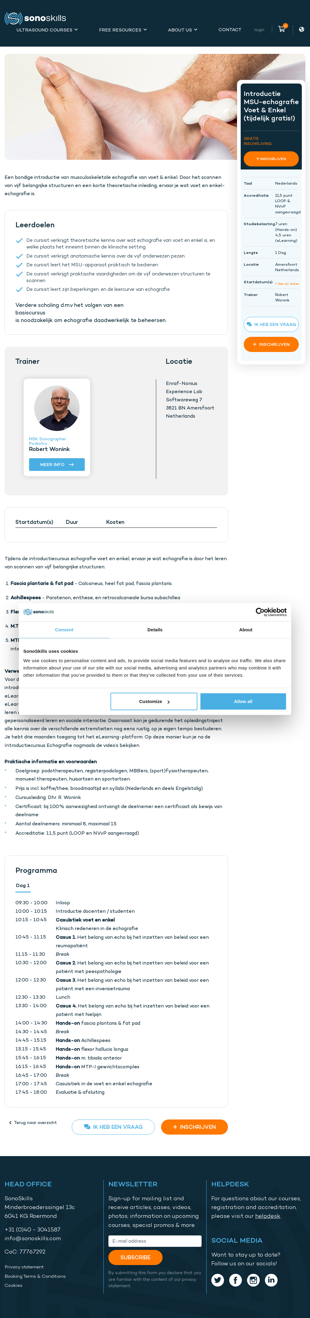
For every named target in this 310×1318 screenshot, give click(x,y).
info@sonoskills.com (33, 1238)
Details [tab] (155, 629)
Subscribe (135, 1257)
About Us (180, 30)
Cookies (13, 1285)
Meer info (57, 465)
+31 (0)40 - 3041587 (33, 1229)
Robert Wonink (49, 448)
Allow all (243, 701)
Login (259, 29)
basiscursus (30, 312)
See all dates (287, 283)
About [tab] (245, 629)
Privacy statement (24, 1267)
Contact (230, 29)
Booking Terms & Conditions (35, 1276)
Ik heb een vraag (113, 1127)
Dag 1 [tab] (23, 885)
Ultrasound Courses (44, 30)
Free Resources (120, 30)
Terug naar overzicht (33, 1122)
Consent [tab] (64, 629)
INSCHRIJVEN (194, 1127)
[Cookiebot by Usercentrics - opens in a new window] (260, 611)
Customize (154, 701)
